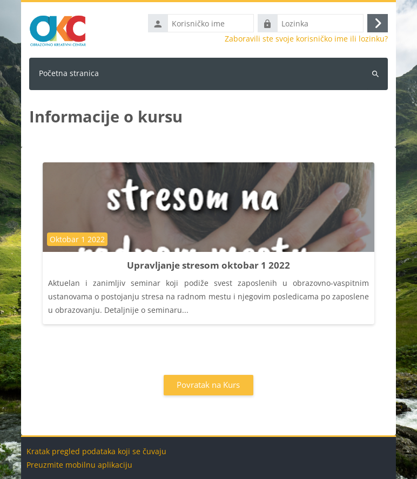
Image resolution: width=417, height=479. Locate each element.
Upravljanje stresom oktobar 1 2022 (208, 265)
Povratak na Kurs (208, 384)
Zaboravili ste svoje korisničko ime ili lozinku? (306, 39)
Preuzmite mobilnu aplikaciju (79, 465)
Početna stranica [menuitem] (69, 73)
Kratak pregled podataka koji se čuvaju (96, 451)
